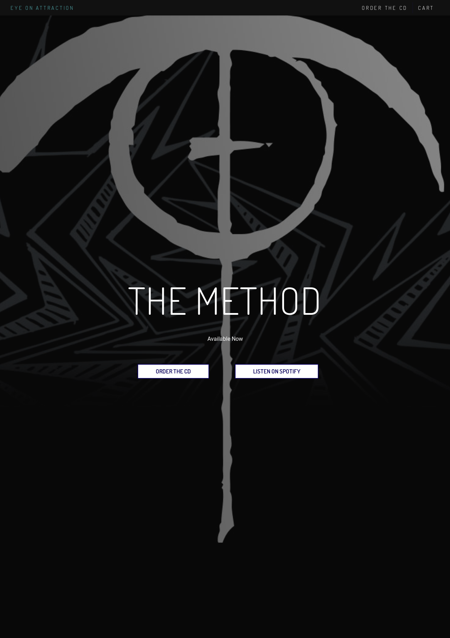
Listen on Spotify (276, 371)
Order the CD (173, 371)
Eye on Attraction (42, 8)
